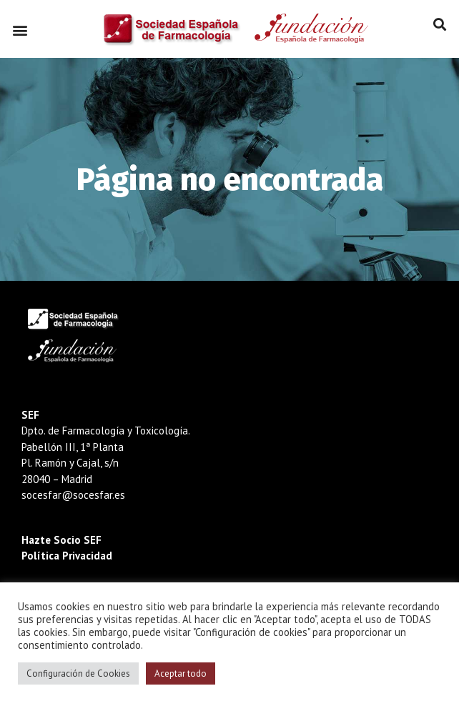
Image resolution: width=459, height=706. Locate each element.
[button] (19, 29)
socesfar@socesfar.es (73, 495)
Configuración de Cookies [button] (78, 673)
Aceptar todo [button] (180, 673)
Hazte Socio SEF (61, 540)
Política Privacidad (66, 555)
